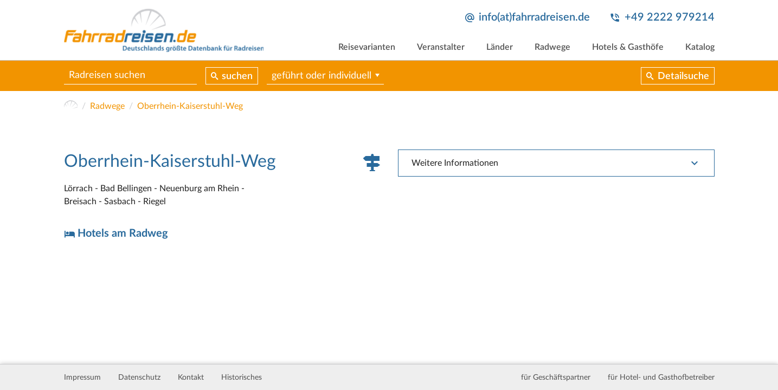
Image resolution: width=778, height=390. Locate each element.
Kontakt (191, 377)
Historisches (241, 377)
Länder (499, 47)
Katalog (700, 47)
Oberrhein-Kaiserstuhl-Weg (190, 106)
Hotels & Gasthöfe (628, 47)
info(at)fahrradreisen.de (534, 17)
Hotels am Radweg (123, 233)
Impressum (82, 377)
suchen (237, 76)
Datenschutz (139, 377)
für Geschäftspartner (555, 377)
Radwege (552, 47)
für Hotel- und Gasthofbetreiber (661, 377)
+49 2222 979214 (670, 17)
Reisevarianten (366, 47)
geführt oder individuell (321, 76)
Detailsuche (683, 76)
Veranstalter (441, 47)
